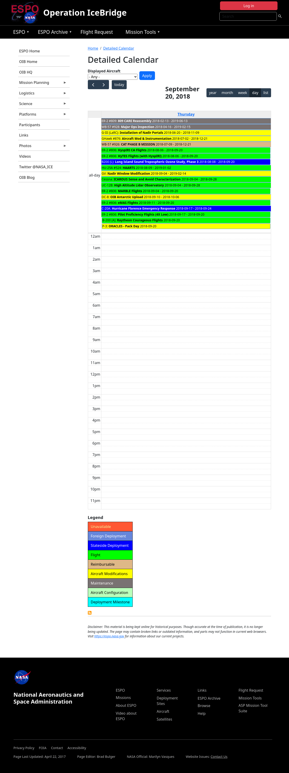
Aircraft (163, 711)
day (255, 92)
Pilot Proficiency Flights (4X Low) (143, 214)
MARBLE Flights (130, 191)
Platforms (42, 115)
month (227, 92)
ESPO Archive (54, 33)
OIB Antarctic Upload (126, 197)
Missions (123, 697)
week (242, 92)
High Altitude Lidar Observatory (139, 185)
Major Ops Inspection (137, 127)
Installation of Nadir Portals (141, 132)
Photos (42, 147)
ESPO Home (29, 51)
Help (202, 713)
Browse (204, 705)
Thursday (186, 114)
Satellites (164, 719)
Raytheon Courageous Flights (140, 220)
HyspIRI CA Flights (132, 150)
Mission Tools (141, 33)
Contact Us (219, 756)
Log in (248, 5)
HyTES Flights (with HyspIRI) (140, 156)
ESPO (20, 33)
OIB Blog (26, 177)
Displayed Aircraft (104, 71)
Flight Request (96, 32)
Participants (29, 124)
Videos (25, 156)
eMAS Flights (128, 202)
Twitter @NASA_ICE (36, 166)
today (119, 84)
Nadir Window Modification (128, 173)
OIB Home (28, 61)
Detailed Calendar (118, 48)
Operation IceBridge (85, 12)
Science (42, 104)
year (213, 92)
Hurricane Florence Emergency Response (143, 208)
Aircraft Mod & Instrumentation (146, 138)
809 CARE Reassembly (135, 121)
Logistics (42, 94)
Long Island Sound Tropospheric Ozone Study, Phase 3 (156, 162)
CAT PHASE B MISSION (138, 144)
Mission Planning (42, 83)
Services (164, 690)
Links (23, 135)
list (265, 92)
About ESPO (126, 705)
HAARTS (129, 167)
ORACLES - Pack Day (124, 226)
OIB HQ (25, 72)
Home (93, 48)
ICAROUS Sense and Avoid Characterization (147, 179)
